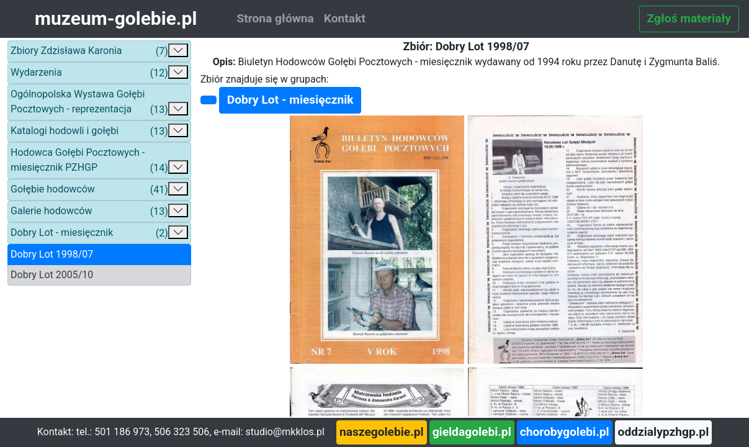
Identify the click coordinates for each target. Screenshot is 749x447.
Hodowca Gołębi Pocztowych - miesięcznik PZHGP (99, 161)
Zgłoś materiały (689, 18)
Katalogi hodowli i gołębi (99, 131)
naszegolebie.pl (381, 432)
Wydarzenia (99, 73)
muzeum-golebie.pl (116, 18)
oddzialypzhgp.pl (663, 432)
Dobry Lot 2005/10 (52, 275)
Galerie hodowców (99, 211)
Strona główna (274, 18)
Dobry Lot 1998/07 (52, 254)
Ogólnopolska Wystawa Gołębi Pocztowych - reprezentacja (99, 102)
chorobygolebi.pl (564, 432)
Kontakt (345, 18)
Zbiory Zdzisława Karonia (99, 51)
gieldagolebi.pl (472, 432)
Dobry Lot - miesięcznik (99, 233)
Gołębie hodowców (99, 189)
